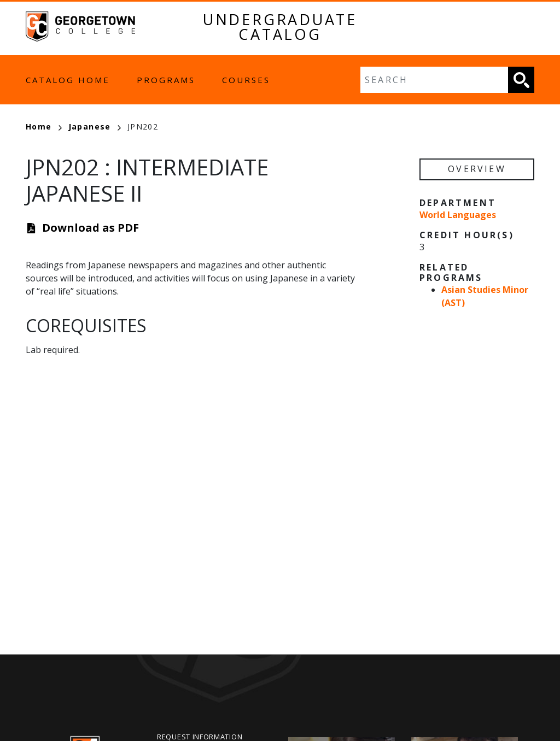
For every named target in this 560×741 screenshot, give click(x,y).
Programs (166, 79)
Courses (246, 79)
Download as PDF (90, 227)
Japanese (94, 126)
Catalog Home (68, 79)
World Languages (457, 215)
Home (44, 126)
